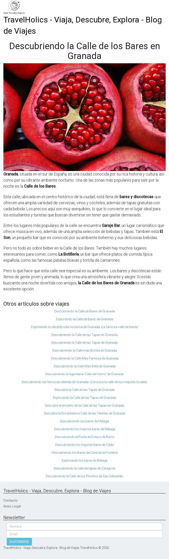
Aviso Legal (12, 506)
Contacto (10, 500)
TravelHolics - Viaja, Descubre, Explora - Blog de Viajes (82, 25)
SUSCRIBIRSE (19, 542)
